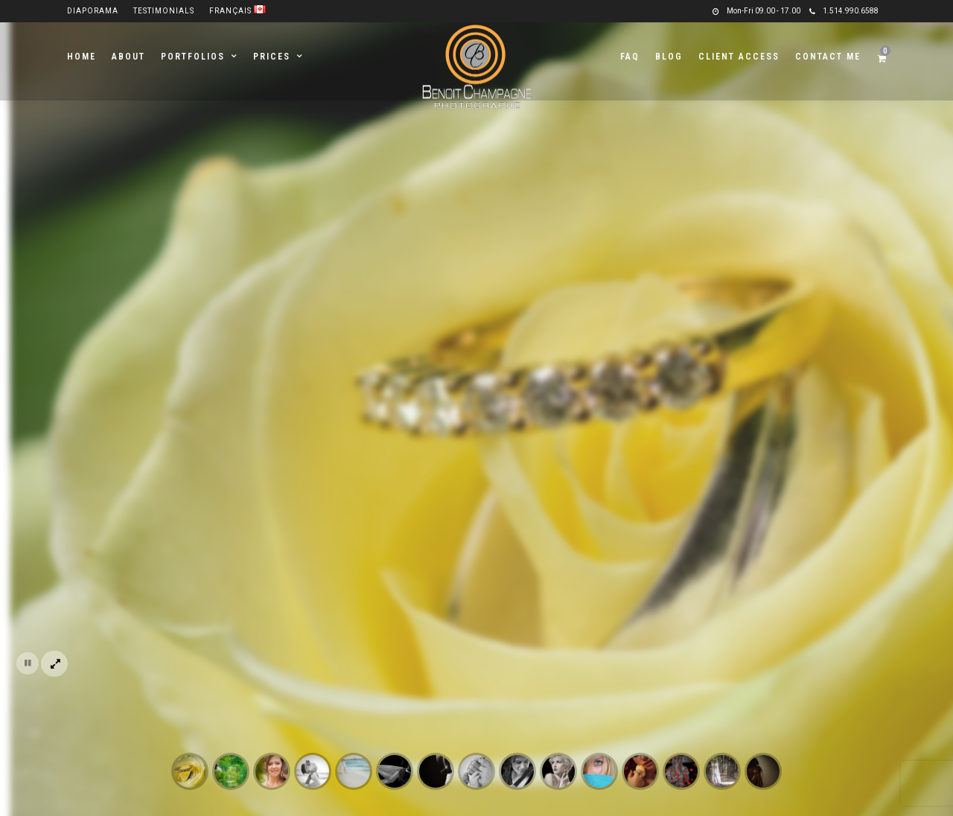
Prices (271, 56)
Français (237, 11)
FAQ (630, 56)
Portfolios (193, 56)
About (128, 56)
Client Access (739, 56)
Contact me (828, 56)
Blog (669, 56)
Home (81, 56)
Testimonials (163, 11)
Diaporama (92, 11)
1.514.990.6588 (844, 11)
